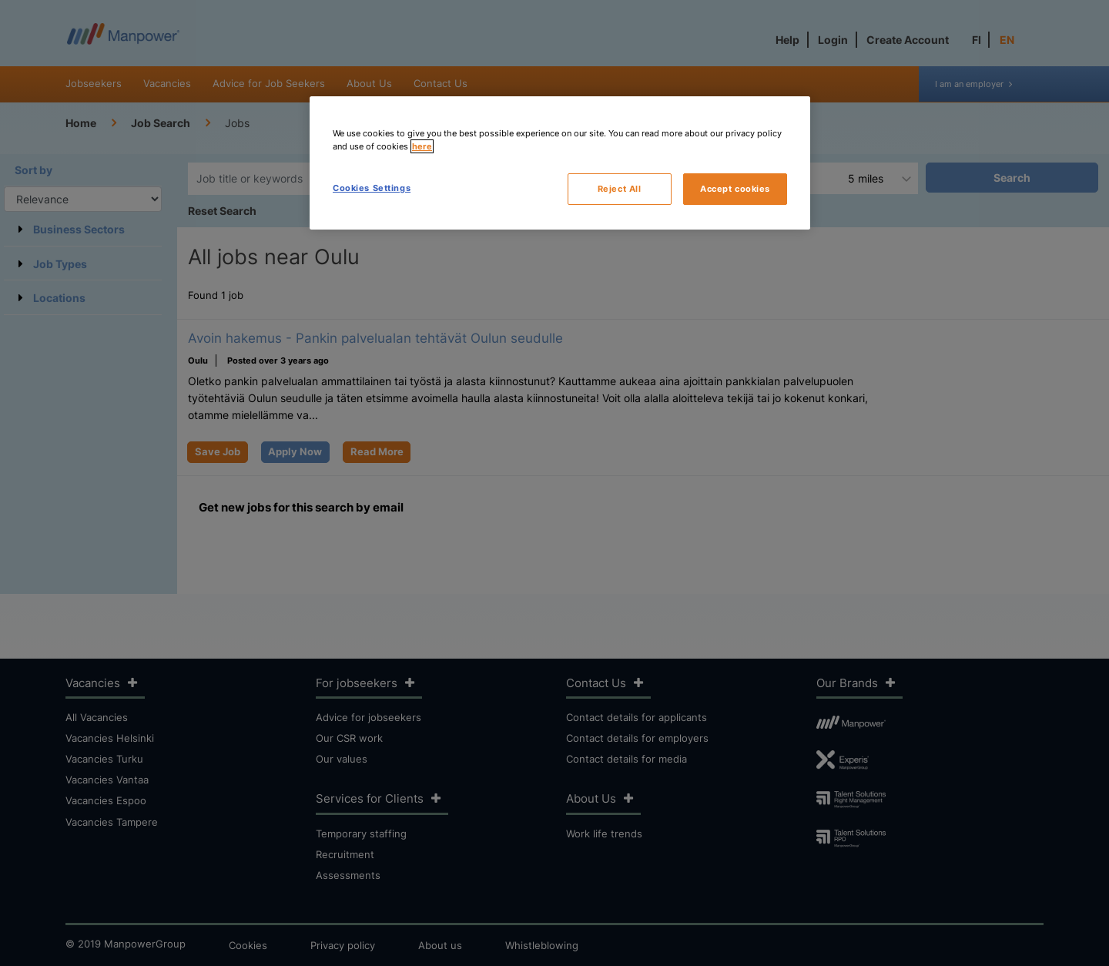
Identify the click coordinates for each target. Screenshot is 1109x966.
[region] (560, 163)
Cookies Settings (371, 188)
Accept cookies (735, 188)
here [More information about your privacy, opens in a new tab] (422, 146)
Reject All (620, 188)
